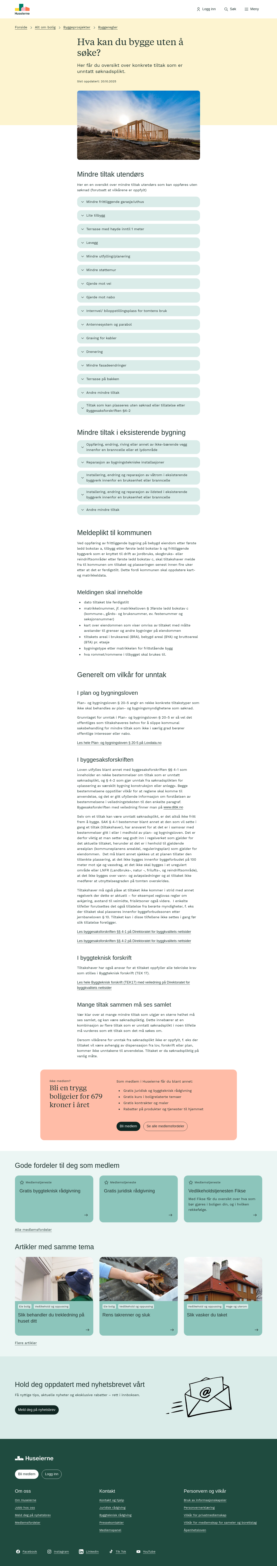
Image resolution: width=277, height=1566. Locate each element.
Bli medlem (128, 1126)
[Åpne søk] (230, 9)
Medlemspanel (110, 1530)
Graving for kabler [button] (101, 338)
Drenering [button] (94, 352)
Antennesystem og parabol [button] (109, 324)
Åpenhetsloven (195, 1530)
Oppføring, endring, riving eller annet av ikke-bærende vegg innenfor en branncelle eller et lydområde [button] (136, 447)
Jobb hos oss (25, 1507)
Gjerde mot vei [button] (98, 283)
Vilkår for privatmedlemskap (205, 1515)
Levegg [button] (92, 243)
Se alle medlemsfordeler (165, 1126)
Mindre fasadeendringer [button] (106, 365)
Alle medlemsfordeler (33, 1230)
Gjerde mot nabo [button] (100, 297)
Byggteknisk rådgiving (115, 1515)
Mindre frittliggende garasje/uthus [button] (115, 202)
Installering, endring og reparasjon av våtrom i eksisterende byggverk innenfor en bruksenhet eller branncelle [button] (136, 477)
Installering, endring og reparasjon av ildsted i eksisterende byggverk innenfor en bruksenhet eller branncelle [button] (136, 494)
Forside (21, 27)
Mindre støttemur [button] (101, 270)
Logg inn (51, 1474)
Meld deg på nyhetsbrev (36, 1410)
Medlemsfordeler (28, 1522)
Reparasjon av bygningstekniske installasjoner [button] (125, 462)
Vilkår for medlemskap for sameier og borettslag (220, 1522)
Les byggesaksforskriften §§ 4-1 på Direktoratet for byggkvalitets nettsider (134, 932)
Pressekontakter (111, 1522)
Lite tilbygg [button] (95, 215)
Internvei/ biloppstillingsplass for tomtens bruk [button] (126, 311)
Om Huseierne (25, 1500)
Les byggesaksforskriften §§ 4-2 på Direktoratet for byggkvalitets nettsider (134, 941)
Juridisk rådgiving (112, 1507)
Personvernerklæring (199, 1507)
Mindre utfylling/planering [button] (108, 256)
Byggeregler (108, 27)
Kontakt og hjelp (111, 1500)
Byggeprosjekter (76, 27)
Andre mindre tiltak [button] (103, 392)
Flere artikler (26, 1343)
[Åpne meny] (251, 9)
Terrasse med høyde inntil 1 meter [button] (115, 229)
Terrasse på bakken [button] (102, 379)
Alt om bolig (45, 27)
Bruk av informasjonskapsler (205, 1500)
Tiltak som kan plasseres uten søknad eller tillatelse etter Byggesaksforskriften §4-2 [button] (135, 408)
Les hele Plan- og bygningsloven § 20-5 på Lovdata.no (119, 743)
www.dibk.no (173, 807)
